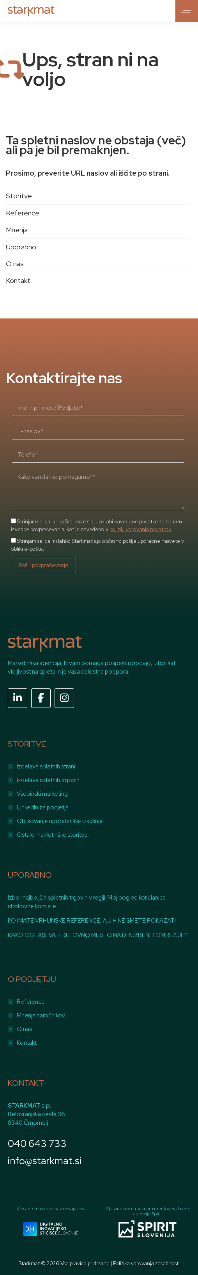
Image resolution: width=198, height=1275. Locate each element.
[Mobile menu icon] (186, 11)
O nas (15, 263)
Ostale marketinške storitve (52, 835)
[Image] (50, 1229)
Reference (22, 212)
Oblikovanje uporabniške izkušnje (60, 821)
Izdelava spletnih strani (46, 766)
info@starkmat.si (44, 1160)
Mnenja (17, 229)
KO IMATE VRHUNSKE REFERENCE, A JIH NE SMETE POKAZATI (92, 921)
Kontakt (18, 280)
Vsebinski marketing (42, 794)
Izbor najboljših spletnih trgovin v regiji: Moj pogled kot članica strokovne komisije (87, 902)
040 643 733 (37, 1143)
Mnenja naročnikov (41, 1015)
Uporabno (21, 246)
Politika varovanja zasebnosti (146, 1263)
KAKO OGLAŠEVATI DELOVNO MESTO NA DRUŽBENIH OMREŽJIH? (98, 935)
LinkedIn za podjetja (43, 807)
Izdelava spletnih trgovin (48, 780)
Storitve (19, 195)
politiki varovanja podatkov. (141, 529)
